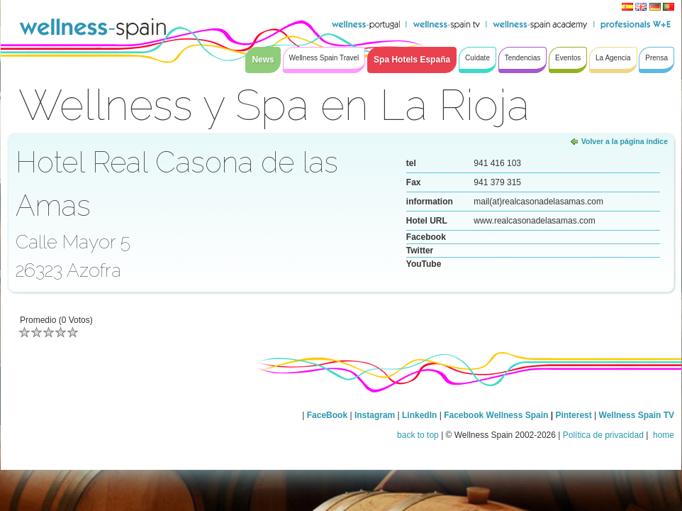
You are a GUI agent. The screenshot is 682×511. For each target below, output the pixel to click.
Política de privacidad (603, 435)
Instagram (374, 415)
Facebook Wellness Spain (496, 415)
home (662, 435)
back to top (418, 435)
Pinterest (574, 415)
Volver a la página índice (624, 141)
